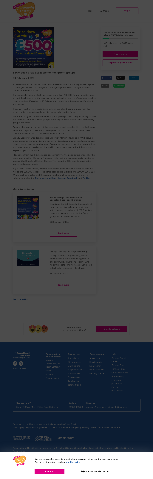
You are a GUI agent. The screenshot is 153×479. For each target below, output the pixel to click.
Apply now (94, 358)
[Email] (105, 85)
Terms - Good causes (119, 360)
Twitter (86, 178)
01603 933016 (76, 407)
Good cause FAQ (97, 369)
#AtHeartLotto (19, 369)
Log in (127, 10)
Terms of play (118, 368)
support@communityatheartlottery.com (106, 407)
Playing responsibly (117, 389)
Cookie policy (52, 378)
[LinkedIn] (134, 78)
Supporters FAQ (76, 369)
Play (90, 10)
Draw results (74, 377)
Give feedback (112, 328)
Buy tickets (120, 54)
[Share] (120, 78)
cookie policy (73, 462)
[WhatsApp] (119, 85)
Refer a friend (74, 384)
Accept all (49, 471)
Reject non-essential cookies (95, 471)
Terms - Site (118, 365)
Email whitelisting (120, 372)
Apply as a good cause (120, 62)
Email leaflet (95, 365)
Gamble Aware (112, 427)
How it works (74, 373)
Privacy (49, 374)
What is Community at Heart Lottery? (53, 363)
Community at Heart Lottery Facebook (56, 178)
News (48, 370)
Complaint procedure (117, 382)
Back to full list (21, 299)
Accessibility (118, 376)
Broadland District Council (69, 448)
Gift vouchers (74, 362)
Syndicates (73, 381)
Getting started (97, 373)
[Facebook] (106, 78)
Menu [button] (105, 10)
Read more (63, 233)
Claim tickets (74, 365)
